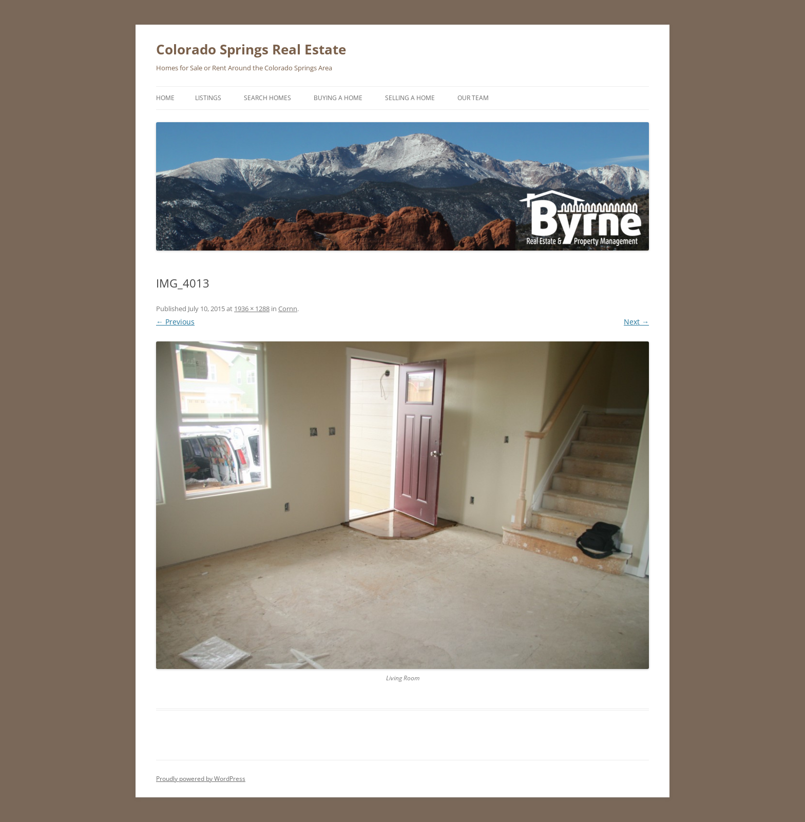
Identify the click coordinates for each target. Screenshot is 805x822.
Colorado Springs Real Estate (251, 49)
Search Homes (267, 97)
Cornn (287, 308)
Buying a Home (338, 97)
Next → (636, 322)
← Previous (175, 322)
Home (165, 97)
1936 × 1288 (252, 308)
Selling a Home (410, 97)
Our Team (473, 97)
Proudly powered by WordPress (200, 778)
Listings (208, 97)
